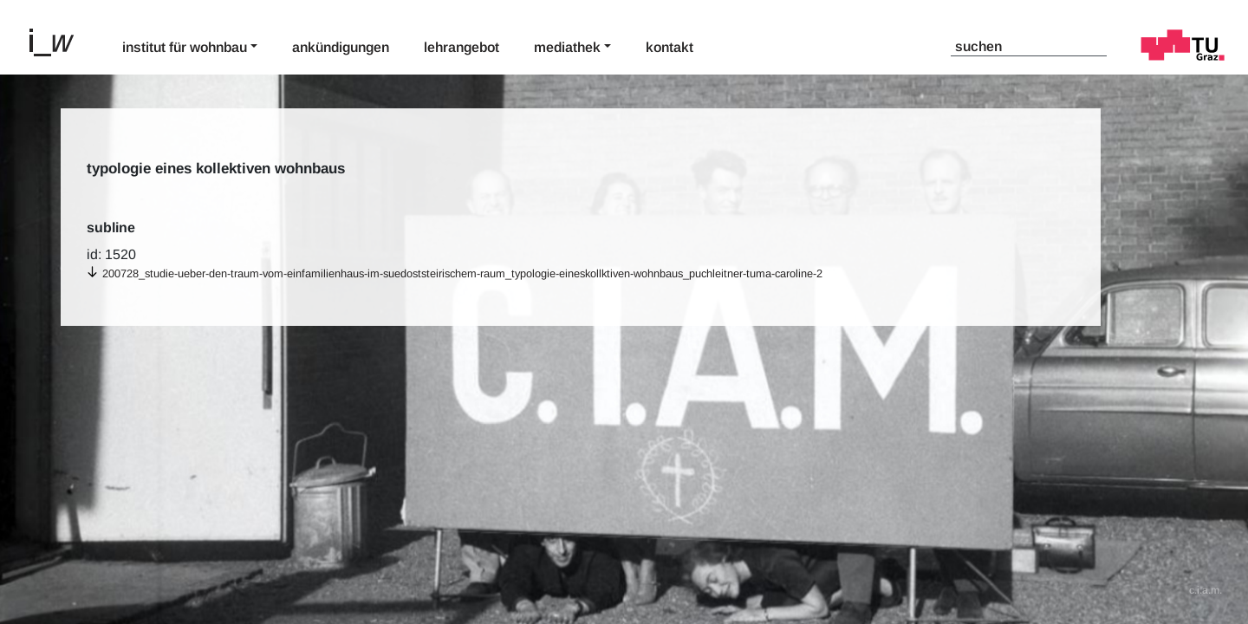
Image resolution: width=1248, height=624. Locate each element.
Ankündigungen (340, 47)
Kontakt (669, 47)
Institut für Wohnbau (184, 47)
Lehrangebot (461, 47)
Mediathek (567, 47)
